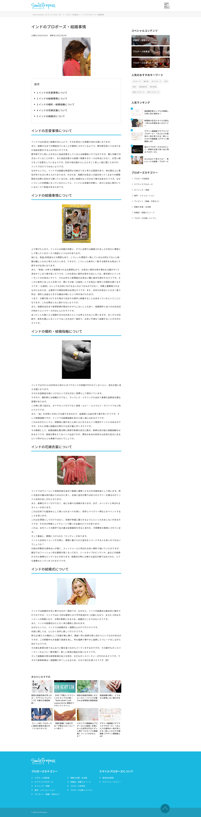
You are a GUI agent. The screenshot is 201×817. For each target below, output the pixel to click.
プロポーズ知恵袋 (141, 51)
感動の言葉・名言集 (142, 207)
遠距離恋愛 (143, 87)
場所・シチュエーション (144, 195)
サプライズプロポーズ (143, 184)
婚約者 (146, 81)
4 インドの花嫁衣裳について (52, 110)
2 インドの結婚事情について (52, 98)
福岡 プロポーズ (138, 92)
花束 (166, 81)
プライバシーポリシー (111, 782)
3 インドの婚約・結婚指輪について (55, 104)
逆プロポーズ (156, 81)
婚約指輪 (153, 87)
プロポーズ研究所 (77, 786)
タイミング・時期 (141, 190)
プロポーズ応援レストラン (145, 62)
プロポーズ (137, 81)
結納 (134, 87)
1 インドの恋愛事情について (52, 92)
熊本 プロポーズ (153, 92)
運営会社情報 (108, 777)
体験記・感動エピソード (144, 40)
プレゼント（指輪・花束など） (147, 201)
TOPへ (165, 808)
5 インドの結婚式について (51, 116)
